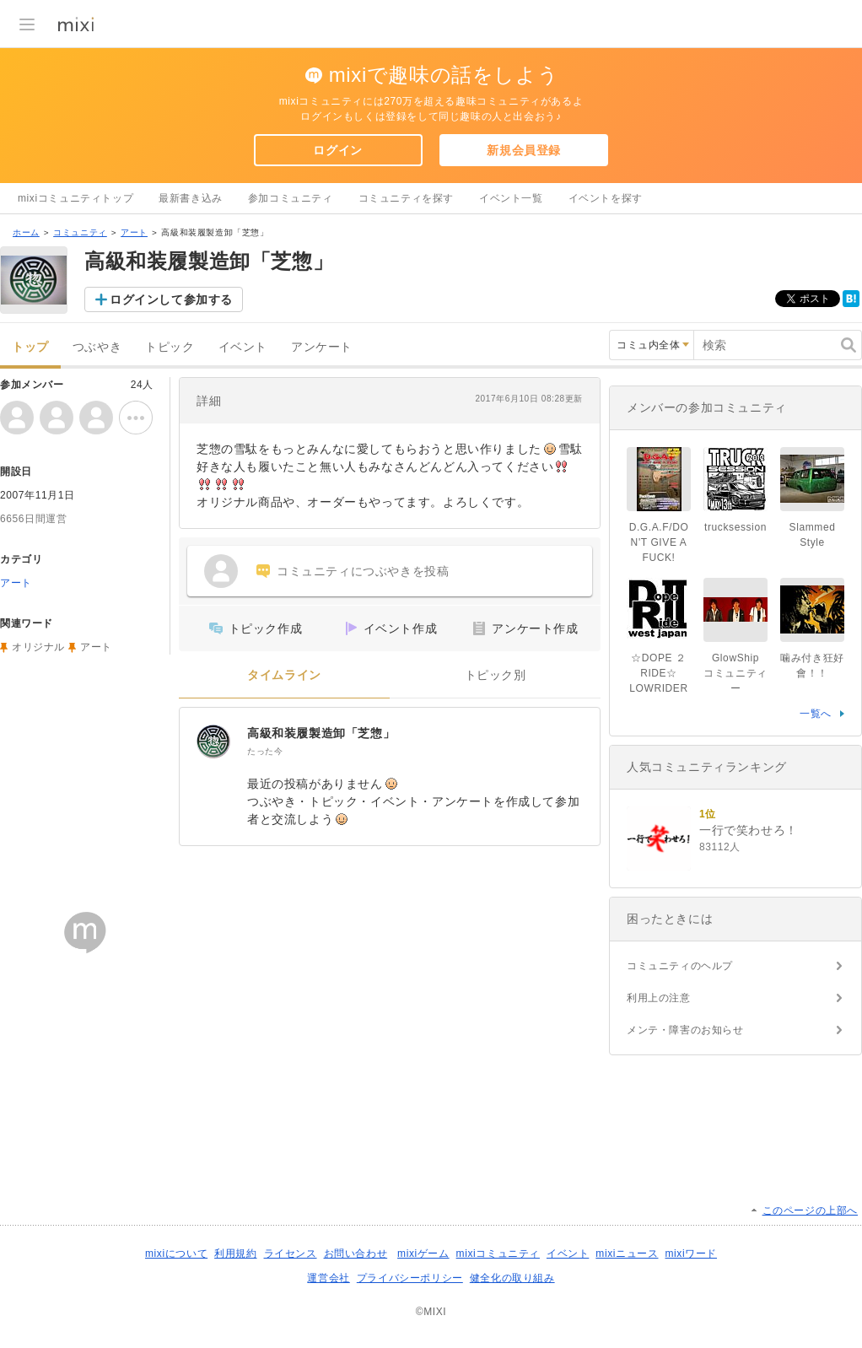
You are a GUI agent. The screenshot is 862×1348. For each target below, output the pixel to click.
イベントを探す (605, 198)
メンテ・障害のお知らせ (685, 1030)
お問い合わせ (356, 1253)
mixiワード (691, 1253)
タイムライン (284, 675)
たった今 (265, 751)
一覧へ (816, 714)
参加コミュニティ (290, 198)
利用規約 (235, 1253)
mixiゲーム (423, 1253)
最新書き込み (191, 198)
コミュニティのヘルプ (680, 966)
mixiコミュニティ (498, 1253)
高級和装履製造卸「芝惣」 (321, 733)
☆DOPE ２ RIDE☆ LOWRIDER (658, 673)
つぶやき (97, 347)
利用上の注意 (659, 998)
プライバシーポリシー (410, 1278)
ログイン (337, 150)
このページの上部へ (810, 1210)
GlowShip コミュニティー (736, 673)
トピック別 (495, 675)
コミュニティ (80, 232)
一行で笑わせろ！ (748, 830)
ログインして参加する (171, 299)
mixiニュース (626, 1253)
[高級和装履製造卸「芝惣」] (213, 741)
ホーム (26, 232)
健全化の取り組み (512, 1278)
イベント (242, 347)
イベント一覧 (511, 198)
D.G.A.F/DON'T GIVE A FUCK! (659, 542)
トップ (30, 347)
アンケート (322, 347)
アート (134, 232)
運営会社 (328, 1278)
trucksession (735, 527)
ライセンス (290, 1253)
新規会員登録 (524, 150)
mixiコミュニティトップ (75, 198)
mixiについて (176, 1253)
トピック (169, 347)
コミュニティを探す (406, 198)
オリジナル (38, 647)
